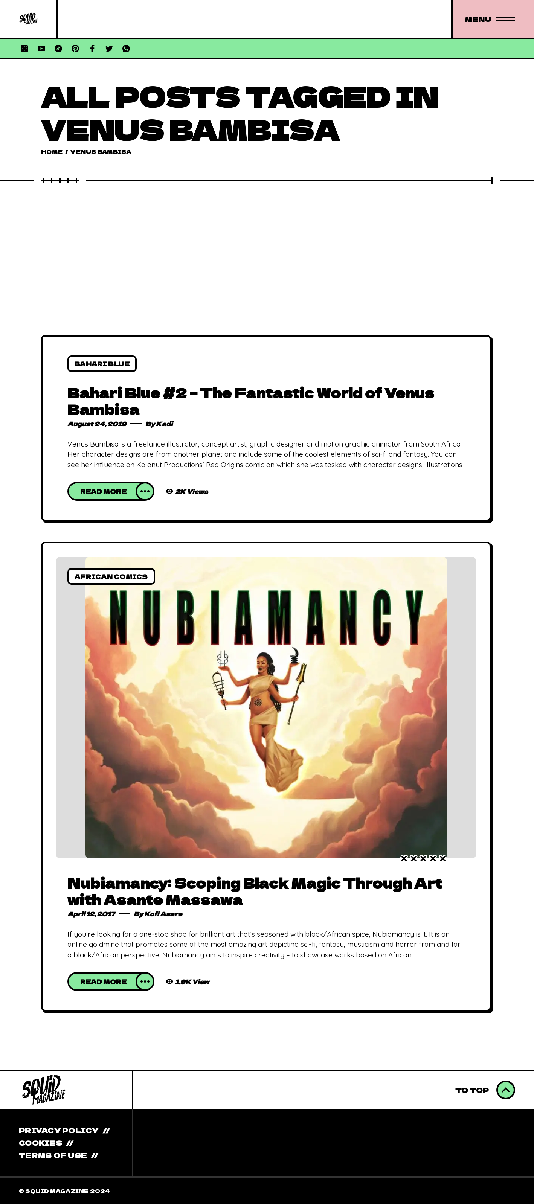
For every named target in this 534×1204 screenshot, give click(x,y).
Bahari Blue (102, 363)
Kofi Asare (163, 913)
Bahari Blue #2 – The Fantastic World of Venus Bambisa (250, 401)
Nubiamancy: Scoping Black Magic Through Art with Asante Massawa (254, 891)
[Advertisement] (267, 241)
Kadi (164, 423)
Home (52, 151)
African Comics (111, 576)
